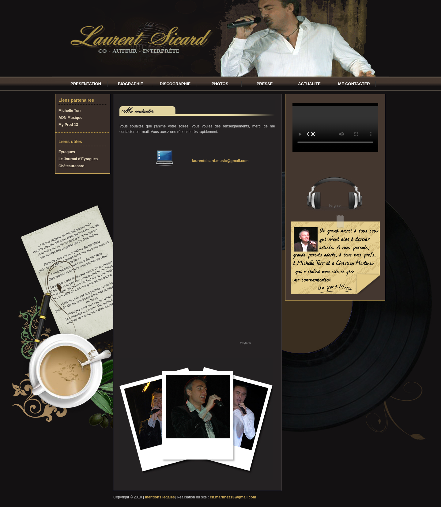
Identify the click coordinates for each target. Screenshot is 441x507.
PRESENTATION (85, 83)
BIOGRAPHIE (130, 83)
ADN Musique (70, 117)
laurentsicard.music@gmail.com (220, 161)
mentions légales (160, 497)
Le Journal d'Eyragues (78, 159)
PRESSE (265, 83)
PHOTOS (220, 83)
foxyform (245, 343)
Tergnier (335, 205)
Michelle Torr (69, 110)
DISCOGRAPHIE (175, 83)
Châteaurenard (71, 166)
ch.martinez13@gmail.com (233, 497)
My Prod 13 (68, 125)
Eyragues (66, 152)
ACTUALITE (309, 83)
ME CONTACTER (354, 83)
